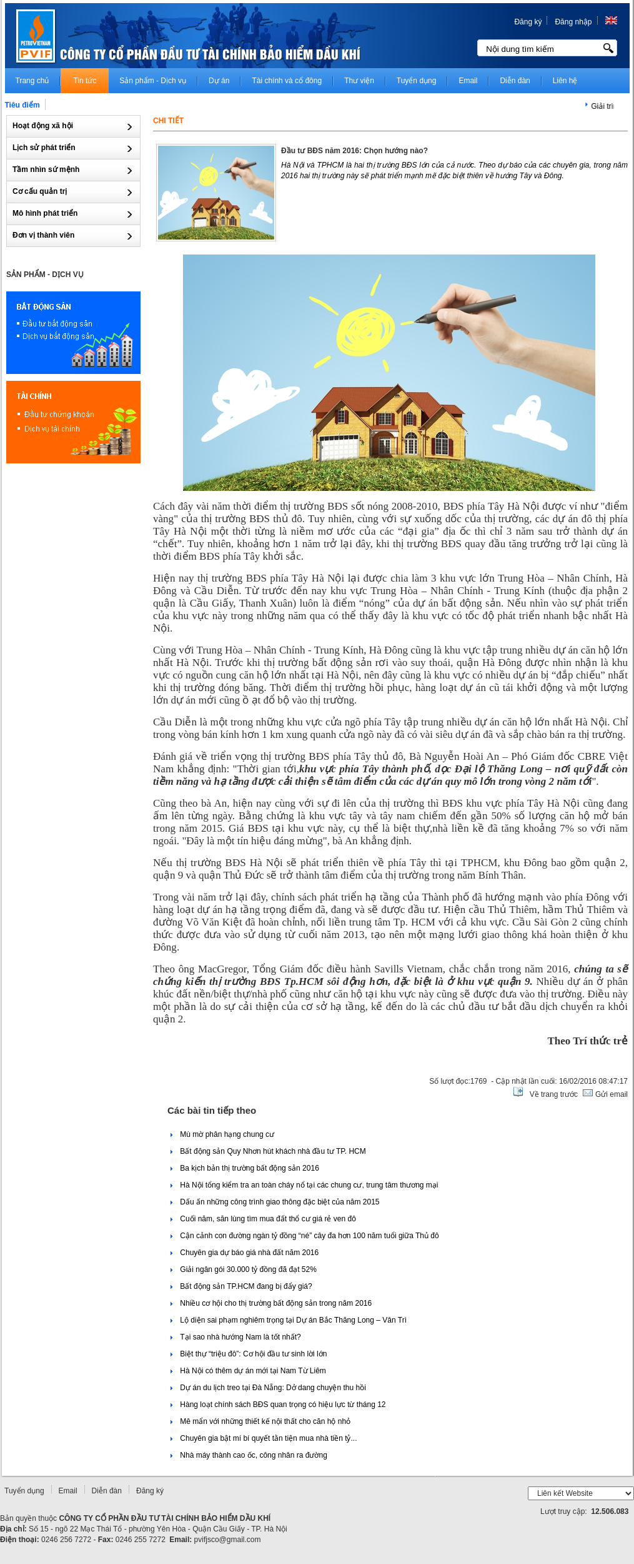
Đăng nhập (573, 22)
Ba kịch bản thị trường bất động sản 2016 (245, 1168)
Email (68, 1490)
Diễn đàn (107, 1490)
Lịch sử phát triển (44, 147)
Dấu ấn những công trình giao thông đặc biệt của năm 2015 (275, 1202)
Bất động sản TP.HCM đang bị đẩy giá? (241, 1286)
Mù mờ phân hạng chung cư (222, 1134)
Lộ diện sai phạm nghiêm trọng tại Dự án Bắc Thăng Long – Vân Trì (289, 1320)
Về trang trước (554, 1094)
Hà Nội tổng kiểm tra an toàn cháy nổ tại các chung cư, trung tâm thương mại (304, 1185)
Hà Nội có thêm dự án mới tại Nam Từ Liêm (248, 1370)
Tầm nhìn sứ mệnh (47, 169)
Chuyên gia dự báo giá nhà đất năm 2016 (245, 1252)
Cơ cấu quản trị (40, 191)
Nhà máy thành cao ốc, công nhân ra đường (249, 1455)
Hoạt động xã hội (43, 125)
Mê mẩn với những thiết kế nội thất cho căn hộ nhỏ (260, 1421)
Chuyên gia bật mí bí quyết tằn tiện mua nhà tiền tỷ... (264, 1438)
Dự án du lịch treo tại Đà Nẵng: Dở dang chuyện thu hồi (268, 1387)
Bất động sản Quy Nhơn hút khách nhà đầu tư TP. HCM (268, 1151)
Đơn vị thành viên (44, 235)
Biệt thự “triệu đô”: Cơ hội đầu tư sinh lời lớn (249, 1354)
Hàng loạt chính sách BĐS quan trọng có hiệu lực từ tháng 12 (278, 1404)
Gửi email (610, 1094)
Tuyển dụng (24, 1490)
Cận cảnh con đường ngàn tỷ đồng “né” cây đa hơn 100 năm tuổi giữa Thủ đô (305, 1235)
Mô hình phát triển (46, 213)
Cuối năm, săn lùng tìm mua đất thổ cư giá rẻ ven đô (263, 1218)
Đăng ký (528, 22)
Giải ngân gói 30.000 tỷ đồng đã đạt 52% (244, 1269)
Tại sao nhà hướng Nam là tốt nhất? (236, 1337)
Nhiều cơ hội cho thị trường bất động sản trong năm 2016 (271, 1303)
